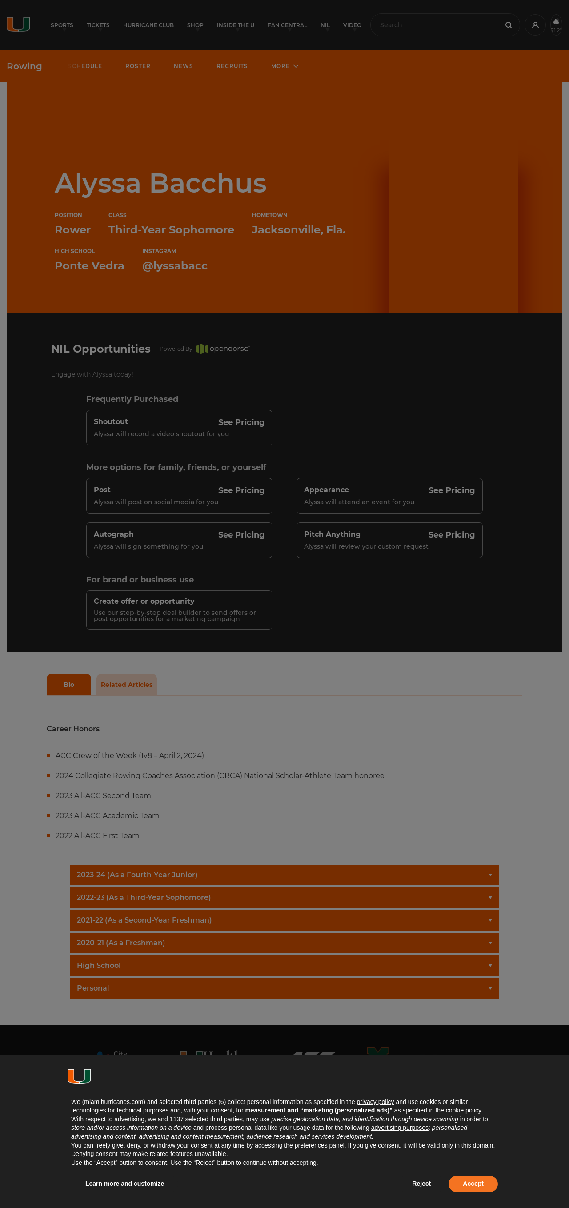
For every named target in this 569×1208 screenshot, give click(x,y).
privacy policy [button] (375, 1101)
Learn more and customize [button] (124, 1183)
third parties (226, 1119)
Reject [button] (421, 1183)
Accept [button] (473, 1183)
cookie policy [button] (463, 1110)
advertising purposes (400, 1127)
